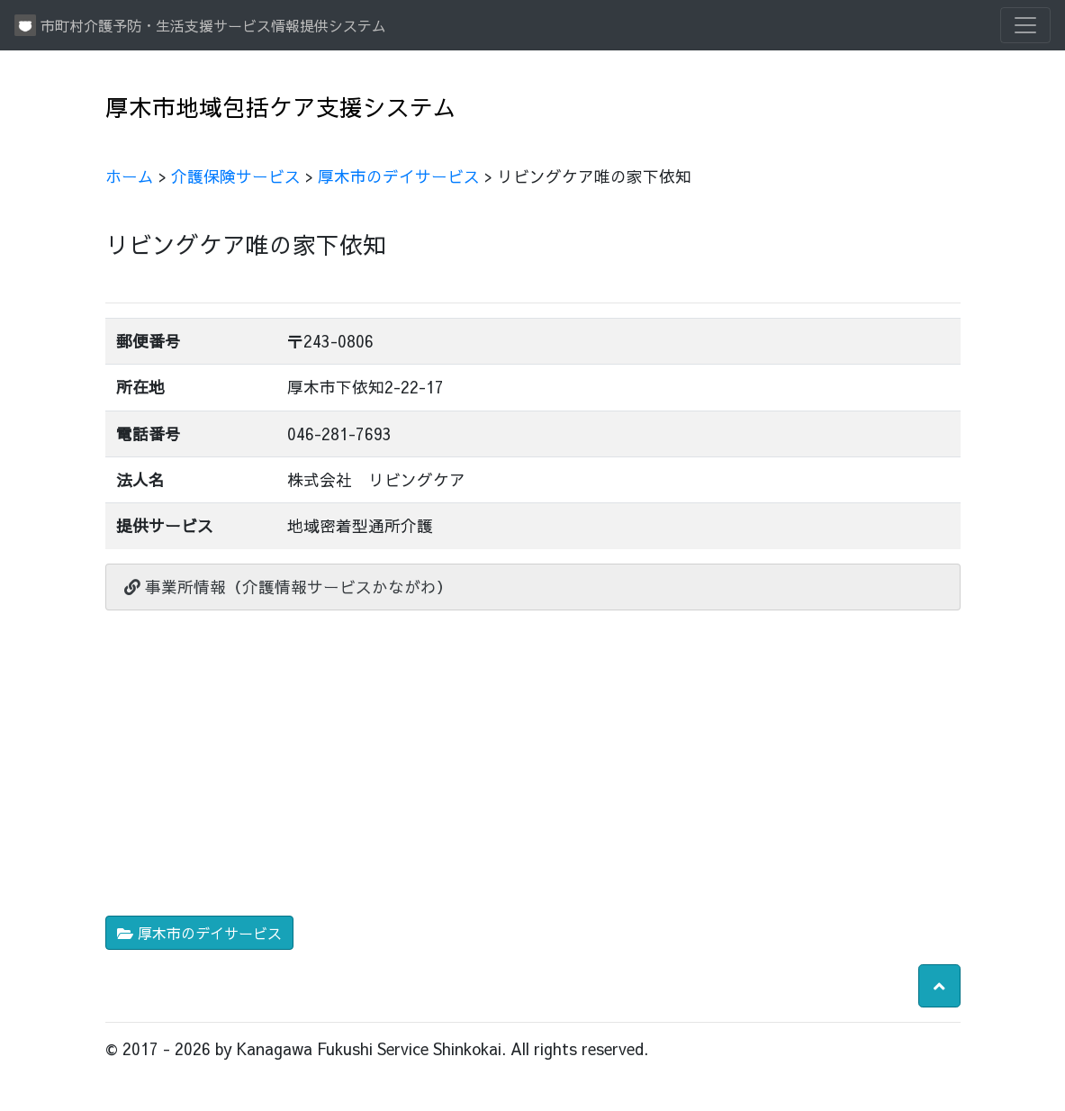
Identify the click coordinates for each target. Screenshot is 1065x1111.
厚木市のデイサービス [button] (199, 933)
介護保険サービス (236, 176)
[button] (939, 985)
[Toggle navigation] (1025, 25)
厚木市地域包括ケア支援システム (280, 106)
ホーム (129, 176)
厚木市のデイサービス (399, 176)
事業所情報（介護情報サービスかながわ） (288, 586)
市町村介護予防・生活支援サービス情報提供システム (200, 25)
